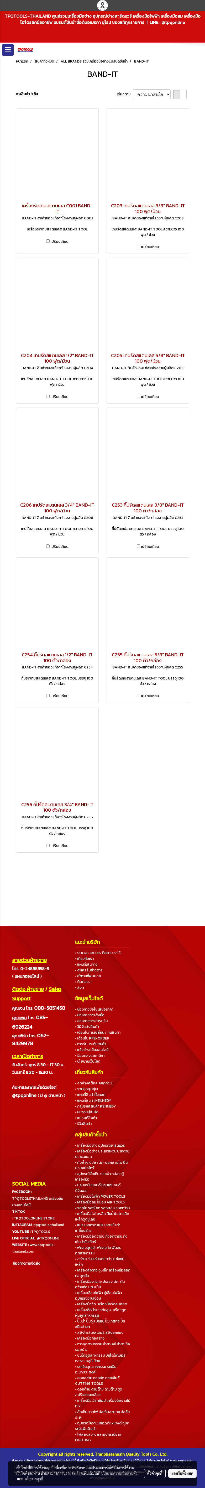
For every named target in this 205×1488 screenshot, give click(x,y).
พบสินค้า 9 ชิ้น (27, 94)
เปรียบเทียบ (59, 241)
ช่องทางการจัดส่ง (26, 1263)
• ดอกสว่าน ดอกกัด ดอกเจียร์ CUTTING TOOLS (97, 1380)
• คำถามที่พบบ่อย (88, 976)
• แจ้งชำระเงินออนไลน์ (91, 1050)
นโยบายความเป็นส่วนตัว (119, 1473)
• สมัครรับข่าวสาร (89, 970)
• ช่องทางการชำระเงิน (91, 1021)
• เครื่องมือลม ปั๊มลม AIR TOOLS (100, 1202)
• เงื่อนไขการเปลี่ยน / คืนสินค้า (97, 1032)
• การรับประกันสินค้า (90, 1044)
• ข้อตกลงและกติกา (89, 1055)
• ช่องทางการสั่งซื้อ (89, 1015)
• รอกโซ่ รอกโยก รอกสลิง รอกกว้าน (102, 1208)
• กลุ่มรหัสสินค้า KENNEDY (95, 1106)
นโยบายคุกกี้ (34, 1478)
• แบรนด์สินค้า (86, 1118)
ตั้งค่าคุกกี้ (154, 1473)
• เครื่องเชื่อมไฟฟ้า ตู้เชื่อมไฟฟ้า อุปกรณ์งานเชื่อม (98, 1295)
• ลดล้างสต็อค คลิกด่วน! (93, 1083)
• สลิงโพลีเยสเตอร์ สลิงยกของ (99, 1332)
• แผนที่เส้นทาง (86, 964)
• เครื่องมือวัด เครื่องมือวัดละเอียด (101, 1304)
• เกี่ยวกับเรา (84, 958)
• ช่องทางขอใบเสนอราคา (94, 1009)
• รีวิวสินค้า (83, 1123)
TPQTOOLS (40, 1231)
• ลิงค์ (79, 987)
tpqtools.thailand (49, 1225)
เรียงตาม (125, 94)
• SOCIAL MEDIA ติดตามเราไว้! (98, 953)
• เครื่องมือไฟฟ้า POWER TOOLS (100, 1196)
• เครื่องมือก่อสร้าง (89, 1338)
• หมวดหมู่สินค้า (86, 1112)
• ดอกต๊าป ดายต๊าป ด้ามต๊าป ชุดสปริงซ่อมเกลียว (98, 1392)
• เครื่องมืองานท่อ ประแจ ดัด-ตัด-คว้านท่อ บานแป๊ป (101, 1284)
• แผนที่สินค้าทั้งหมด (90, 1095)
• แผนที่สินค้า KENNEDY (93, 1100)
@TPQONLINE (48, 1238)
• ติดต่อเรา (83, 982)
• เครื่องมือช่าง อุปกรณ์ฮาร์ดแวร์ (100, 1145)
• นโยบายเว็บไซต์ (87, 1061)
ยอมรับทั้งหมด (182, 1473)
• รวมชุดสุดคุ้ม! (86, 1089)
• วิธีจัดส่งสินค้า (87, 1026)
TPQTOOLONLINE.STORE (34, 1218)
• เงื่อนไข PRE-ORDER (92, 1038)
